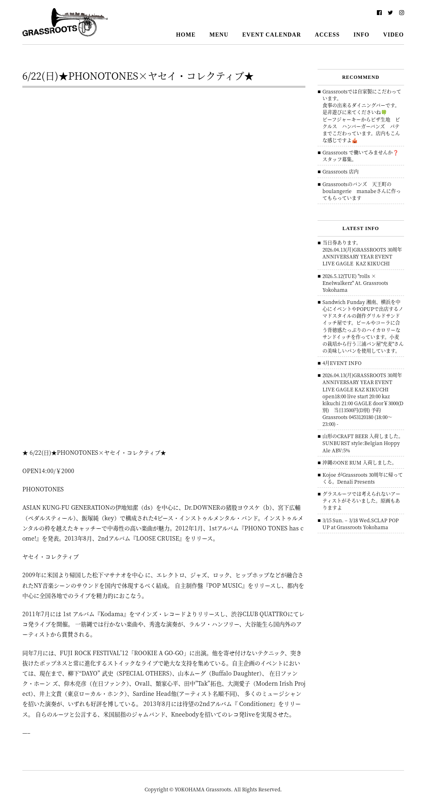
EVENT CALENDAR (271, 35)
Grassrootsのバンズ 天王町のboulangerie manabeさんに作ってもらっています (361, 190)
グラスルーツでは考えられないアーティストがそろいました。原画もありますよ (361, 500)
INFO (362, 35)
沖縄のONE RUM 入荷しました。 (359, 462)
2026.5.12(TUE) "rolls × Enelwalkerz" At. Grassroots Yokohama (355, 282)
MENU (219, 35)
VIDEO (393, 35)
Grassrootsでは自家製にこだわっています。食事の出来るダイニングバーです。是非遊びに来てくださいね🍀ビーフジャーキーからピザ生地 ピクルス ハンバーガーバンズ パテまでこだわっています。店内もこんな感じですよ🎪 (361, 115)
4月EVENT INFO (341, 362)
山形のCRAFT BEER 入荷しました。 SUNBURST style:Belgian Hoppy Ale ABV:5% (362, 442)
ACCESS (327, 35)
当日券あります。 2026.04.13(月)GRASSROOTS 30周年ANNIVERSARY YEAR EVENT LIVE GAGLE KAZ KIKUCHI (362, 253)
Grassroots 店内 (340, 171)
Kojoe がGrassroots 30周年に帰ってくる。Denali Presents (362, 478)
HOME (185, 35)
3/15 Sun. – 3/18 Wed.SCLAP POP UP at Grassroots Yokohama (360, 523)
